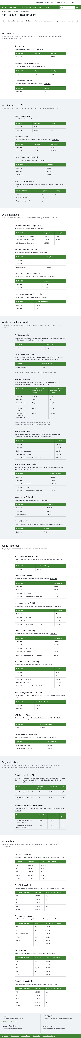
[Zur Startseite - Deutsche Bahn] (77, 2)
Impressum (5, 1036)
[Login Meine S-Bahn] (60, 3)
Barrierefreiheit (25, 1036)
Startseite (4, 11)
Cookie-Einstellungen (49, 1036)
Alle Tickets (15, 11)
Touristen (46, 7)
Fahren (4, 7)
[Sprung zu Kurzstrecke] (11, 21)
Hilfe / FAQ (47, 1016)
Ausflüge (27, 7)
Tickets (20, 7)
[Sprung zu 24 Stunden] (29, 21)
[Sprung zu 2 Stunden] (20, 21)
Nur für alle (36, 1036)
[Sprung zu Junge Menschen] (60, 21)
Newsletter (47, 1026)
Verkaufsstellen (9, 1026)
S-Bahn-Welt (37, 7)
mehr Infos (43, 66)
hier (56, 737)
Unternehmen (39, 2)
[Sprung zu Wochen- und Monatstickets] (44, 21)
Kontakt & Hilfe (49, 2)
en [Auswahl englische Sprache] (73, 2)
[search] (67, 7)
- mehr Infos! (52, 953)
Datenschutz (15, 1036)
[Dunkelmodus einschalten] (68, 3)
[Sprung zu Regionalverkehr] (72, 21)
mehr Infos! (40, 49)
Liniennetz (12, 7)
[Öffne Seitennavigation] (77, 7)
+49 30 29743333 (10, 1021)
